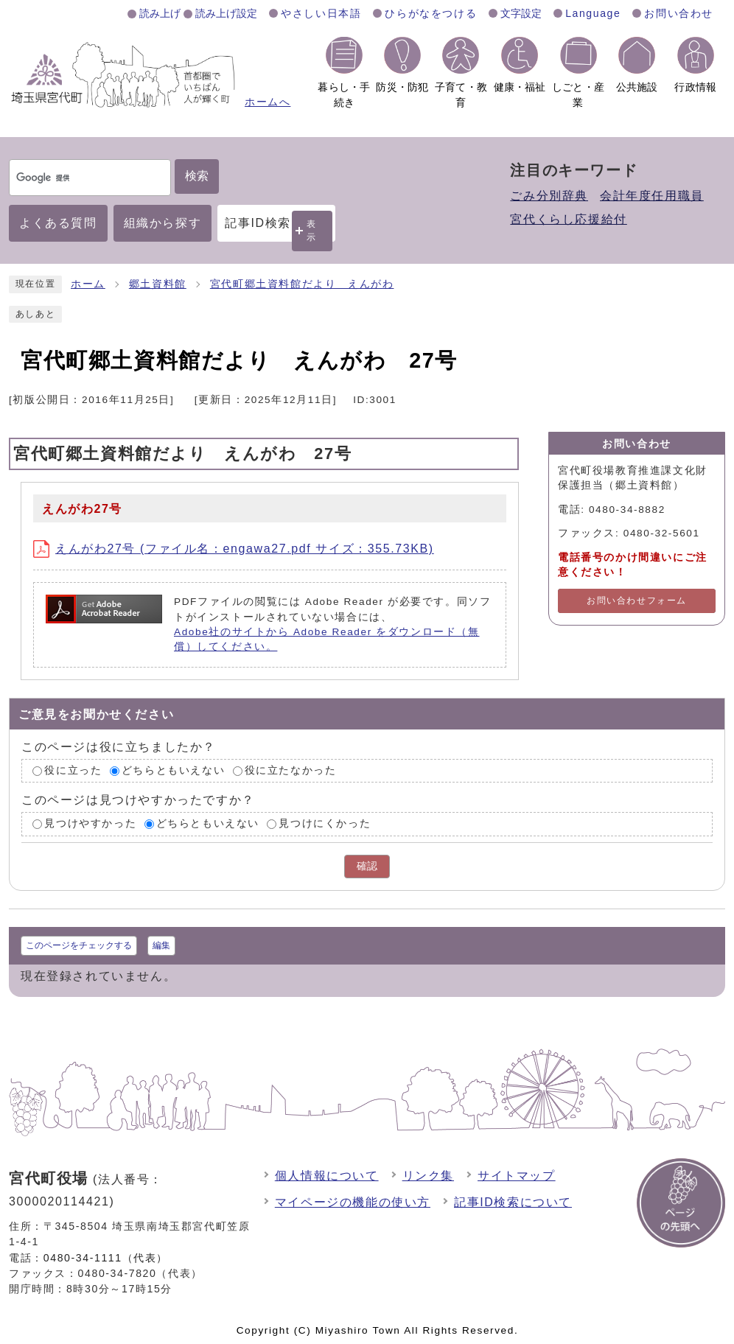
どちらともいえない (173, 770)
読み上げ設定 (226, 13)
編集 (161, 945)
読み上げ (160, 13)
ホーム (88, 284)
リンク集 (428, 1175)
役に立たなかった (291, 770)
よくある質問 (58, 223)
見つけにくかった (325, 824)
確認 (367, 866)
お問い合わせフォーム (637, 600)
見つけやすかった (90, 824)
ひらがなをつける (431, 13)
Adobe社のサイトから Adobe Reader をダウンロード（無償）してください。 (327, 639)
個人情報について (327, 1175)
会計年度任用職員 (652, 195)
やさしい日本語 (321, 13)
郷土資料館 (157, 284)
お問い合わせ (678, 13)
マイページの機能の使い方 (352, 1202)
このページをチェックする (79, 945)
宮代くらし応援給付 (568, 219)
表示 (312, 230)
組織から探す (163, 223)
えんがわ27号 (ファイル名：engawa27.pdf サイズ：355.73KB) (233, 548)
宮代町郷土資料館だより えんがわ (302, 284)
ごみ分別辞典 (549, 195)
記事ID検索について (513, 1202)
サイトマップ (517, 1175)
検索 (197, 175)
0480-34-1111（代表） (105, 1258)
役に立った (73, 770)
